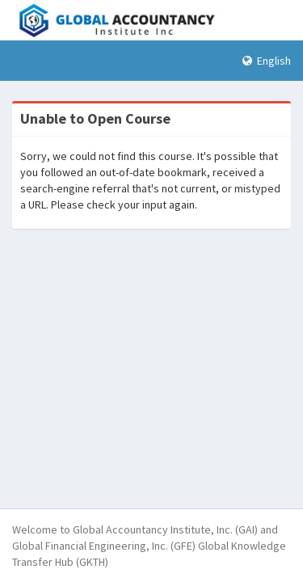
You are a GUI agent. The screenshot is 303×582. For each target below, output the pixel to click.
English (266, 60)
